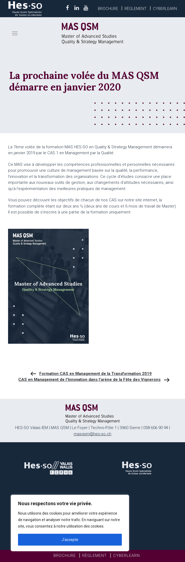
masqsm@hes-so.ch (92, 433)
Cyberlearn (165, 8)
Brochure (108, 8)
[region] (70, 523)
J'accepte (70, 540)
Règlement (135, 8)
